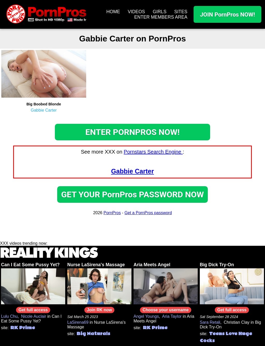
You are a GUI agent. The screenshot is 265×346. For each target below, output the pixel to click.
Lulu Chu (9, 316)
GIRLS (159, 11)
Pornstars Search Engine (153, 152)
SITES (180, 11)
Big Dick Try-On (217, 264)
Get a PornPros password (148, 213)
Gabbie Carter (44, 110)
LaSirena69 (78, 322)
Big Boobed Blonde (43, 104)
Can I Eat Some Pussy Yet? (30, 264)
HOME (113, 11)
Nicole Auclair (33, 316)
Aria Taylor (171, 316)
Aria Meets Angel (152, 264)
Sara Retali (210, 322)
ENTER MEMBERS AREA (160, 17)
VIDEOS (136, 11)
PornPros (112, 213)
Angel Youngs (146, 316)
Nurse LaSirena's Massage (96, 264)
